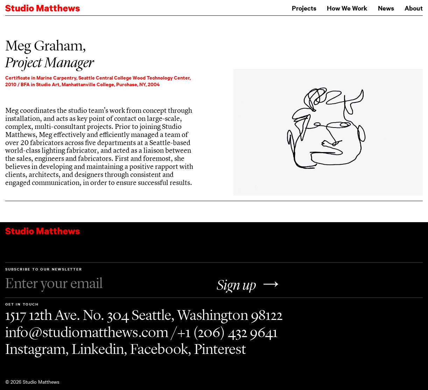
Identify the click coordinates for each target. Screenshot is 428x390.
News (386, 8)
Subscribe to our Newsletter (108, 279)
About (414, 8)
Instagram (35, 349)
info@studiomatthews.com (86, 332)
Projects (304, 8)
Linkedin (98, 349)
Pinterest (220, 349)
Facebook (159, 349)
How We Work (347, 8)
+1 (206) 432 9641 (227, 332)
